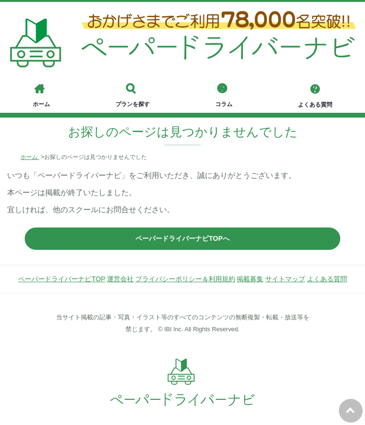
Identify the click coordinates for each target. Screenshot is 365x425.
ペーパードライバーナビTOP (61, 279)
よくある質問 (327, 279)
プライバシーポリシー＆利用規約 (185, 279)
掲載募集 (250, 279)
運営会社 (120, 279)
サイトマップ (285, 279)
